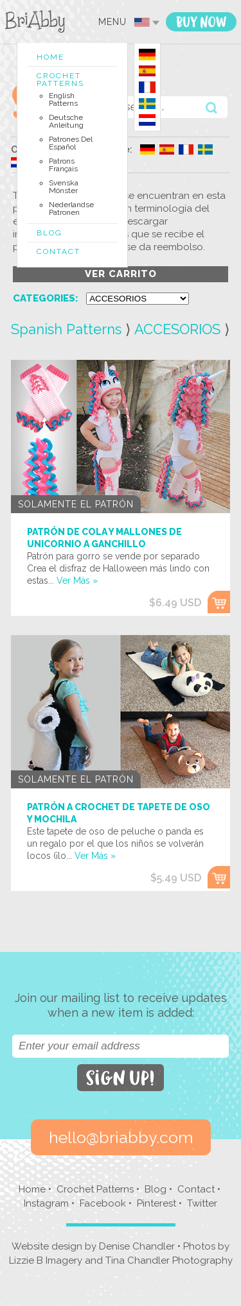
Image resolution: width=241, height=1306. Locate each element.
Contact (58, 251)
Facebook (103, 1203)
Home (50, 57)
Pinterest (156, 1203)
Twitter (202, 1203)
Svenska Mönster (63, 186)
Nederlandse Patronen (71, 208)
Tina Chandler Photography (169, 1260)
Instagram (46, 1203)
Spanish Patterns (66, 329)
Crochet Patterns (60, 79)
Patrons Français (63, 165)
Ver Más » (77, 580)
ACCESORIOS (177, 329)
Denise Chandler (137, 1246)
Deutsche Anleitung (66, 121)
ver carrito (121, 274)
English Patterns (63, 99)
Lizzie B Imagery (45, 1260)
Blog (49, 232)
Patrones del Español (71, 143)
